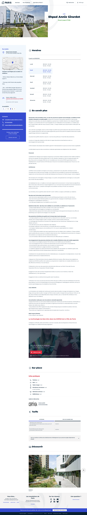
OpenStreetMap (18, 69)
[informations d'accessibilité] (9, 109)
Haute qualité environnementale (38, 403)
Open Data (50, 513)
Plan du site (65, 513)
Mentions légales (23, 513)
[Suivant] (83, 470)
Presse (45, 513)
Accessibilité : (35, 513)
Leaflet (13, 69)
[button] (12, 63)
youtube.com (47, 345)
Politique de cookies (57, 513)
